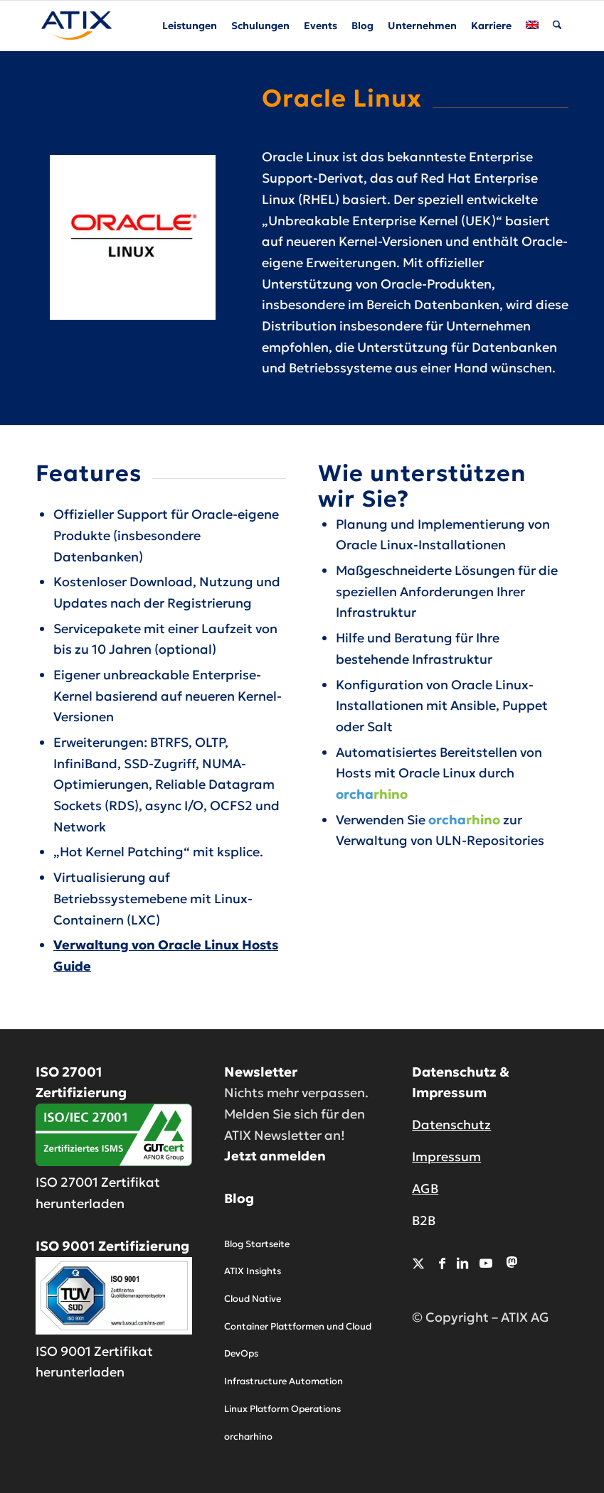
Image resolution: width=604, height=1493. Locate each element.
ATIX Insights (252, 1271)
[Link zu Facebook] (442, 1263)
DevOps (241, 1353)
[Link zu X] (418, 1263)
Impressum (446, 1156)
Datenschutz (451, 1124)
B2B (423, 1220)
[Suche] (557, 25)
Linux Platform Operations (282, 1409)
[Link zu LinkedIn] (462, 1263)
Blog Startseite (257, 1244)
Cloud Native (252, 1299)
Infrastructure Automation (283, 1381)
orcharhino (248, 1436)
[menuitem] (190, 25)
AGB (425, 1188)
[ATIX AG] (76, 25)
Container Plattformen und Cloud (297, 1326)
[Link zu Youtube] (486, 1263)
